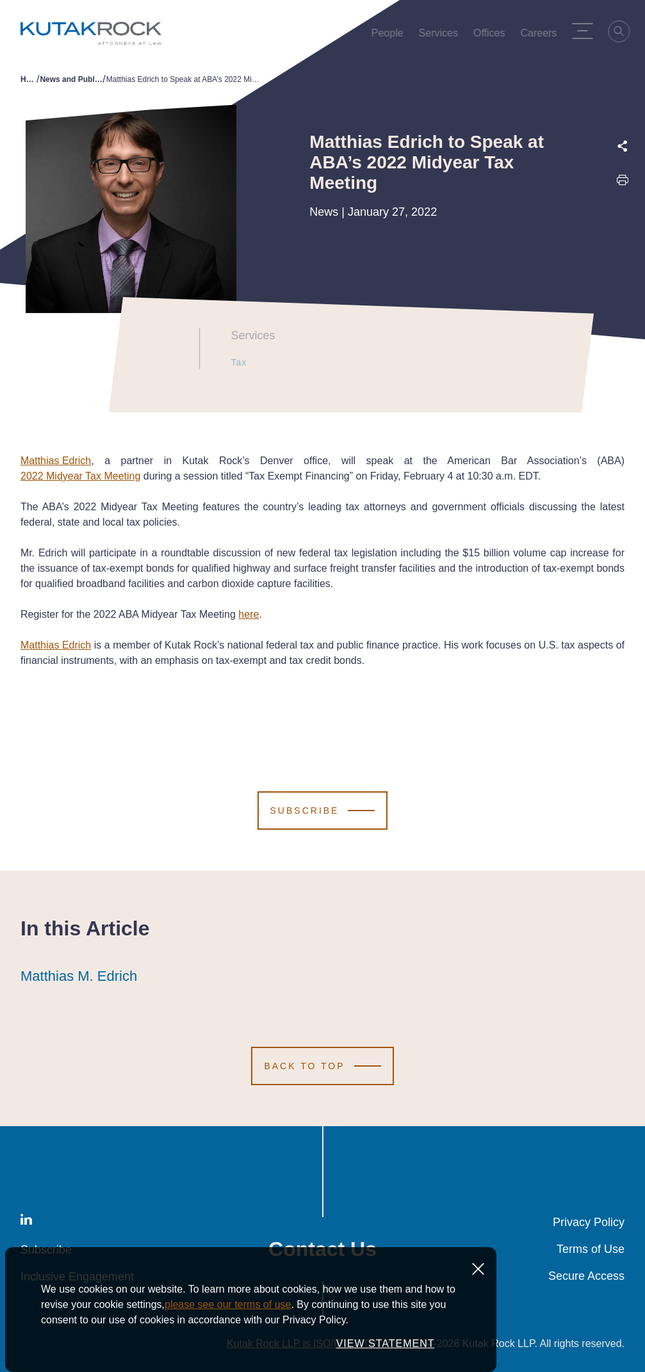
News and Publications (71, 79)
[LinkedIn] (26, 1222)
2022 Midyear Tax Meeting (80, 476)
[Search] (623, 33)
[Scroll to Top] (322, 1066)
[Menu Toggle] (586, 30)
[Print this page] (622, 182)
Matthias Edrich (55, 460)
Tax (233, 362)
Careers (542, 36)
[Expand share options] (622, 146)
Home (28, 79)
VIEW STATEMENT (385, 1355)
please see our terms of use (228, 1316)
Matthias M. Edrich (78, 976)
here (248, 614)
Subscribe (46, 1249)
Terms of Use (591, 1249)
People (391, 36)
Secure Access (586, 1276)
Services (441, 36)
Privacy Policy (589, 1222)
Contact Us (322, 1249)
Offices (493, 36)
